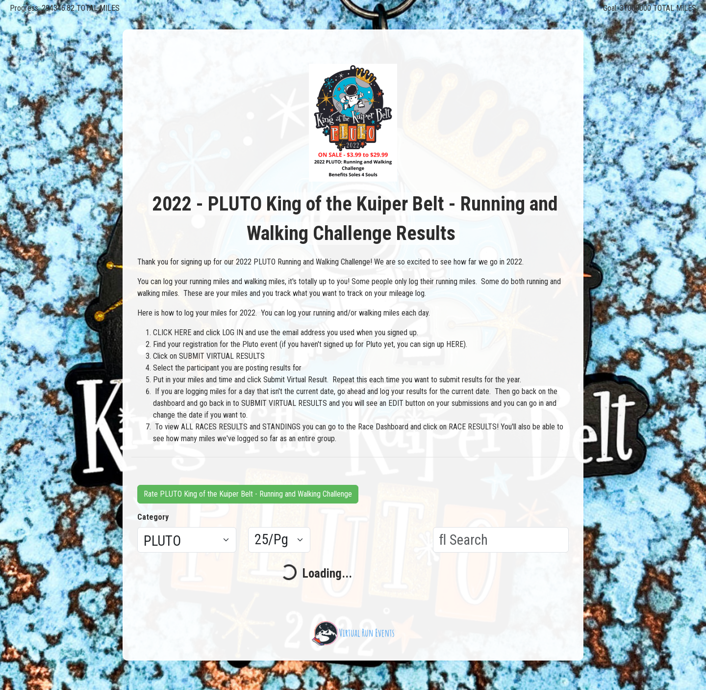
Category (153, 517)
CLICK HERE (172, 332)
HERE (454, 344)
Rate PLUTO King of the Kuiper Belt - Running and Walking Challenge (248, 494)
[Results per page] (279, 540)
